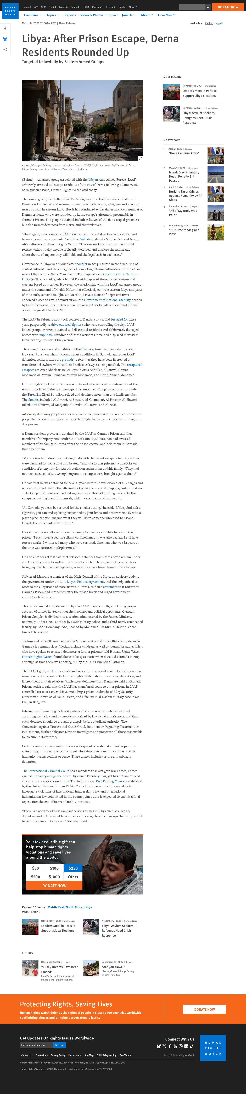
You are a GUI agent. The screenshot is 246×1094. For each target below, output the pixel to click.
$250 (73, 868)
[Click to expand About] (147, 14)
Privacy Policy (58, 1055)
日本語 (86, 7)
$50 (35, 868)
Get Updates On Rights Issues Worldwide (57, 1038)
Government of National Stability (107, 300)
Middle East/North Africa (65, 907)
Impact (113, 15)
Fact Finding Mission (111, 781)
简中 (35, 7)
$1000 (54, 876)
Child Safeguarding (107, 1055)
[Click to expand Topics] (53, 14)
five (84, 349)
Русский (110, 7)
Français (63, 7)
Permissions (74, 1055)
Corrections (42, 1055)
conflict (82, 264)
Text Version (126, 1055)
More (134, 7)
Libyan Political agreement (85, 582)
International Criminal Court (48, 771)
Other (73, 876)
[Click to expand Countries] (33, 14)
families (33, 400)
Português (97, 7)
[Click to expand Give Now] (167, 14)
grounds (68, 360)
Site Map (89, 1055)
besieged (117, 319)
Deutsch (75, 7)
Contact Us (27, 1055)
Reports (70, 15)
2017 (66, 781)
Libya (88, 907)
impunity (45, 335)
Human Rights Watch (37, 657)
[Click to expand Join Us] (129, 14)
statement (110, 587)
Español (122, 7)
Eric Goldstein (83, 239)
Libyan (93, 180)
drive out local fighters (67, 325)
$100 (54, 868)
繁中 (43, 7)
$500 (35, 876)
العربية (27, 7)
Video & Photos (91, 15)
